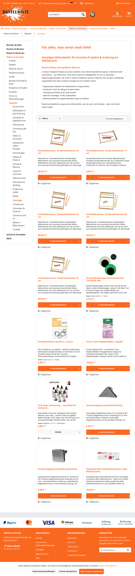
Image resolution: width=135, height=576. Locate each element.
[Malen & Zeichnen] (58, 28)
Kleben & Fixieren (17, 158)
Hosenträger (19, 152)
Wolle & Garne (16, 68)
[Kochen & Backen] (38, 28)
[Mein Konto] (117, 14)
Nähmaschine (19, 178)
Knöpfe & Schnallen (18, 87)
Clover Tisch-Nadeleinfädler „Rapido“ (104, 341)
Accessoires (18, 106)
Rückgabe (40, 549)
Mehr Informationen (108, 566)
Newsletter (87, 3)
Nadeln (12, 64)
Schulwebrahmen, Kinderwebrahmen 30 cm (58, 215)
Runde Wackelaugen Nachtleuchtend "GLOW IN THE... (105, 279)
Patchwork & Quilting (19, 184)
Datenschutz (73, 546)
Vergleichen (44, 183)
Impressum (72, 551)
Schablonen (18, 204)
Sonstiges (17, 200)
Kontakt (39, 538)
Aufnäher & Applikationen (19, 119)
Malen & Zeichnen (15, 53)
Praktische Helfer (18, 191)
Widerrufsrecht (42, 554)
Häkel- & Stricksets (17, 137)
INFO (8, 238)
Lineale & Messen (17, 165)
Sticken (12, 60)
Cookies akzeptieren (68, 571)
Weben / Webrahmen (19, 224)
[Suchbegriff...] (67, 14)
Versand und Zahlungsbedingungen (45, 544)
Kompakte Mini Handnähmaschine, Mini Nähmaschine (106, 470)
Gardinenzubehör (19, 130)
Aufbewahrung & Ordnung (19, 112)
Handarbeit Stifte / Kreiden (18, 145)
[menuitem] (70, 14)
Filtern (43, 118)
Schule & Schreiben (16, 234)
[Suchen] (83, 14)
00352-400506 (12, 3)
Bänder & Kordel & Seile (18, 82)
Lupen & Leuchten (17, 172)
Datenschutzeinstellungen (44, 571)
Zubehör (13, 103)
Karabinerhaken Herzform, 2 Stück (55, 341)
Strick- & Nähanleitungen (16, 97)
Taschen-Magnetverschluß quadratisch (57, 469)
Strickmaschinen (19, 217)
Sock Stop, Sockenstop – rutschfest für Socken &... (57, 406)
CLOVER (16, 229)
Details (67, 431)
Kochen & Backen (15, 49)
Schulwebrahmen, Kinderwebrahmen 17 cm (106, 151)
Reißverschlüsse (16, 72)
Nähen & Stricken (15, 57)
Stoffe (12, 76)
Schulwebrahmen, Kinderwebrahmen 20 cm (58, 151)
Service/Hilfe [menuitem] (123, 3)
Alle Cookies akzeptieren (91, 571)
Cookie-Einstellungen (76, 555)
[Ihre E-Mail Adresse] (112, 550)
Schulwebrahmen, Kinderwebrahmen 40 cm (106, 215)
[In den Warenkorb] (60, 177)
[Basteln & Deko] (20, 28)
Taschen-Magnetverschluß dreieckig (104, 405)
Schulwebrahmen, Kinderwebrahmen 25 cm (58, 279)
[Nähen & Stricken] (78, 28)
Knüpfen (13, 91)
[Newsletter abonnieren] (128, 550)
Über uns (71, 542)
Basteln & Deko (14, 45)
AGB (37, 558)
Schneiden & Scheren (19, 210)
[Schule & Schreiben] (98, 28)
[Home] (5, 28)
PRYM (15, 196)
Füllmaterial (18, 124)
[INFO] (112, 28)
